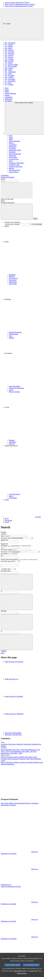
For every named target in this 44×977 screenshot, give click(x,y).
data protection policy (20, 974)
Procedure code (6, 552)
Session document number (19, 559)
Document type (6, 538)
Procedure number (7, 550)
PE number (9, 554)
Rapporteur (4, 540)
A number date (6, 569)
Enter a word (5, 536)
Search (3, 179)
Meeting (3, 611)
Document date (6, 571)
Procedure (16, 546)
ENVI (3, 201)
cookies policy (34, 974)
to (1, 591)
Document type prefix (8, 561)
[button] (24, 250)
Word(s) (3, 532)
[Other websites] (24, 118)
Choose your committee (12, 222)
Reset (2, 653)
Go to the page (37, 224)
